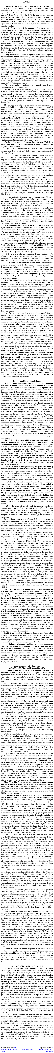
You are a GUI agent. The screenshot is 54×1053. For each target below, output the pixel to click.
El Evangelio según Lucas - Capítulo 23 (9, 1049)
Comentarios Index (27, 1049)
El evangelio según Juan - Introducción (46, 1049)
